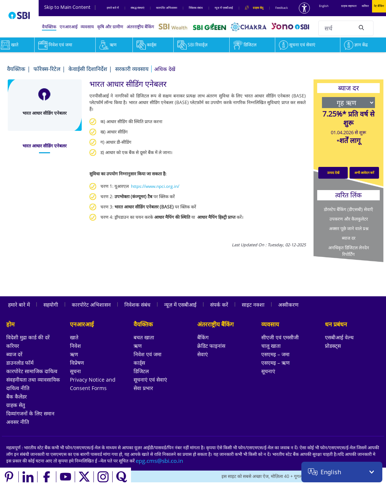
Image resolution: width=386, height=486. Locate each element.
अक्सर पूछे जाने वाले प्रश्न (348, 228)
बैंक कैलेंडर (16, 396)
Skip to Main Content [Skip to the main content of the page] (70, 7)
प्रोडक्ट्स (333, 345)
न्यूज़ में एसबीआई (224, 8)
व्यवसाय (87, 27)
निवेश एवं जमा (55, 45)
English (324, 6)
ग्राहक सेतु (15, 404)
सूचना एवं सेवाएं (297, 45)
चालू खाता (271, 345)
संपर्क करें (219, 304)
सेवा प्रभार (143, 388)
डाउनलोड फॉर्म (19, 362)
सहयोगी (50, 304)
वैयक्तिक (49, 27)
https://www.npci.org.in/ (155, 186)
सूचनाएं (268, 371)
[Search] (361, 27)
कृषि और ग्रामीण (110, 27)
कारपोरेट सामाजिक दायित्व (31, 371)
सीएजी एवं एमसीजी (280, 337)
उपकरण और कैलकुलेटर (348, 219)
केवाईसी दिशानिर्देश (87, 68)
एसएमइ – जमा (275, 354)
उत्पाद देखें (333, 172)
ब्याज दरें (14, 354)
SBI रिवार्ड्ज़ (192, 45)
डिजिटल (244, 45)
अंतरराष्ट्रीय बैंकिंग (140, 27)
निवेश (75, 345)
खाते (74, 337)
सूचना (75, 371)
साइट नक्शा (253, 304)
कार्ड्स (146, 45)
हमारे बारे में (113, 8)
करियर (365, 6)
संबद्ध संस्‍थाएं (137, 8)
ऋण (108, 45)
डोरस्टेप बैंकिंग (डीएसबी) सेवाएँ (348, 209)
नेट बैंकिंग (379, 6)
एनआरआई (69, 27)
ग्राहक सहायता (349, 6)
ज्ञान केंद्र (356, 45)
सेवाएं (202, 354)
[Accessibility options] (304, 8)
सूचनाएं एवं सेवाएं (150, 379)
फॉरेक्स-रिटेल (46, 68)
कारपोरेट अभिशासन (166, 8)
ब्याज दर (348, 238)
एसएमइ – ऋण (275, 362)
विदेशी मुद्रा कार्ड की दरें (28, 337)
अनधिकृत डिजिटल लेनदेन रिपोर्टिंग (348, 250)
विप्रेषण (77, 362)
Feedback (281, 8)
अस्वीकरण (288, 304)
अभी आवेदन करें (364, 172)
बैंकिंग (203, 337)
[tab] (45, 146)
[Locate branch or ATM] (316, 476)
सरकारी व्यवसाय (132, 68)
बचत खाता (144, 337)
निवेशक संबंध (196, 8)
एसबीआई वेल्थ (339, 337)
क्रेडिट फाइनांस (211, 345)
